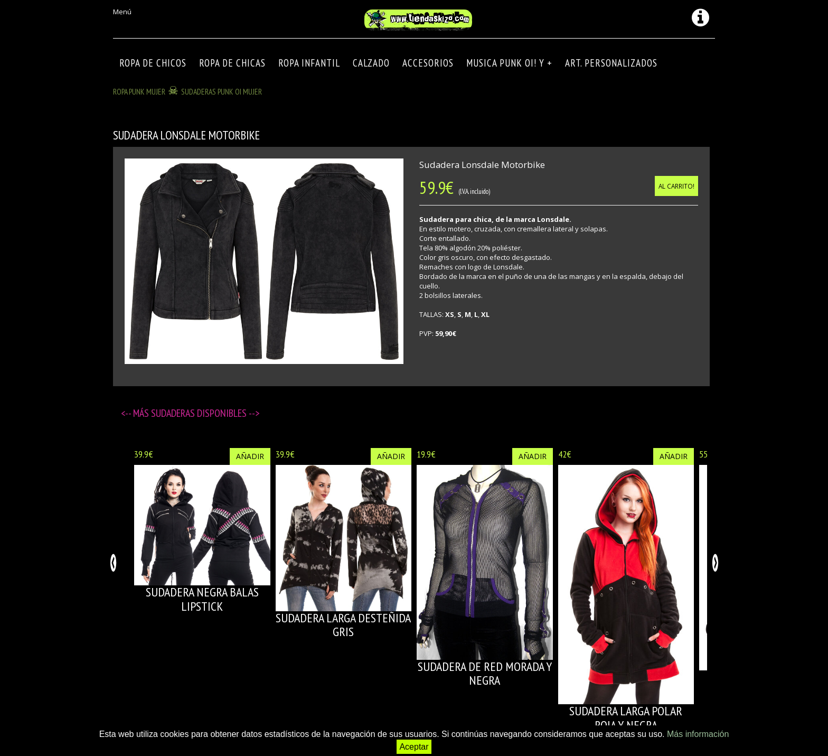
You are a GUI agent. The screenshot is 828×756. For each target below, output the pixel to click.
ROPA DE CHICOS (152, 63)
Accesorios (428, 63)
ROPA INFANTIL (309, 63)
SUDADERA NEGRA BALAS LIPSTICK (202, 599)
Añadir (250, 456)
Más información (698, 734)
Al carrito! (676, 186)
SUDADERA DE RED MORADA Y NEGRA (485, 673)
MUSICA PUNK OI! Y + (509, 63)
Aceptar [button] (413, 746)
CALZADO (371, 63)
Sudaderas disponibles (200, 413)
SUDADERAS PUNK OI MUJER (221, 91)
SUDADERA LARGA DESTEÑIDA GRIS (343, 625)
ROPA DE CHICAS (232, 63)
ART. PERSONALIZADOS (611, 63)
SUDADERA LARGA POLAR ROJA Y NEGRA (625, 718)
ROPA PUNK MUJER (139, 91)
